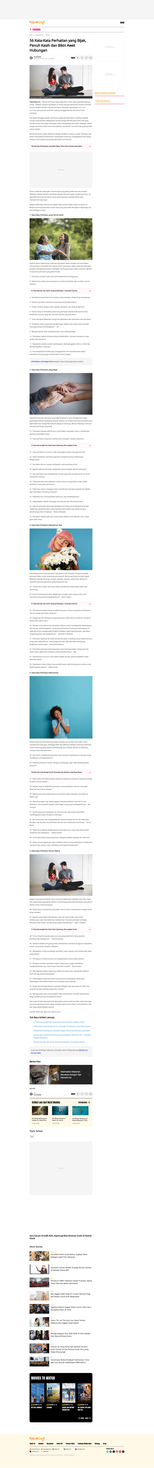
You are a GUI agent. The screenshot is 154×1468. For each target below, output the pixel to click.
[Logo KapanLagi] (37, 22)
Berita (48, 35)
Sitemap (97, 1443)
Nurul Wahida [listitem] (37, 57)
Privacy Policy (70, 1443)
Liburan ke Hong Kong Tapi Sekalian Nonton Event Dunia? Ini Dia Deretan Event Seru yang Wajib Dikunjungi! (69, 1349)
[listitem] (44, 29)
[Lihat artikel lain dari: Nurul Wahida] (84, 1102)
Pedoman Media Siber (85, 1443)
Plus (52, 1265)
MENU (122, 22)
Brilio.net (44, 1451)
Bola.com (67, 1449)
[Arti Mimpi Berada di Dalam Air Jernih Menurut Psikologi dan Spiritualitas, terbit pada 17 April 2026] (60, 1115)
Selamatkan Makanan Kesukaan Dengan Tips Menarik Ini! (70, 1074)
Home (31, 35)
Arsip (104, 1443)
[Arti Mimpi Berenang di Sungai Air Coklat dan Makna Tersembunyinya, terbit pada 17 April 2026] (40, 1115)
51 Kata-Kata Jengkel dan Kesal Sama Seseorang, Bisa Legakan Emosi (54, 445)
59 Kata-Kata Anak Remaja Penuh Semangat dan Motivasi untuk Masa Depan (56, 772)
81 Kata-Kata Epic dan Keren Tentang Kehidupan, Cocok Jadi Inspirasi (54, 291)
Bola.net (55, 1449)
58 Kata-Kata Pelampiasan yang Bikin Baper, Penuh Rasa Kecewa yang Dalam (56, 146)
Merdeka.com (80, 1449)
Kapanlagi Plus (39, 35)
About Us (32, 1443)
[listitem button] (86, 58)
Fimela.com (34, 1451)
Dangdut (53, 1252)
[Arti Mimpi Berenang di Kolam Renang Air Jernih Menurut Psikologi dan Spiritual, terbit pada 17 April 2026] (80, 1115)
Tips (32, 1136)
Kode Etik (60, 1443)
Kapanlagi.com (46, 1449)
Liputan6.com (35, 1449)
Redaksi (41, 1443)
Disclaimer (50, 1443)
